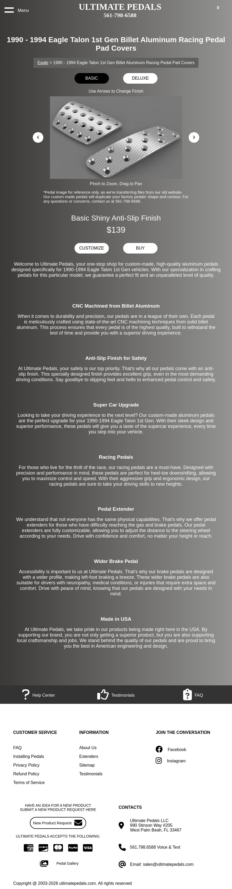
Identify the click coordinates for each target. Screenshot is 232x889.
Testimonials (91, 774)
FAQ (17, 747)
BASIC (91, 78)
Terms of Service (29, 782)
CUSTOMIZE (91, 248)
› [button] (194, 136)
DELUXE (140, 78)
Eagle (43, 62)
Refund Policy (26, 774)
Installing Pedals (28, 756)
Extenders (88, 756)
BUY (140, 248)
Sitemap (87, 765)
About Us (88, 747)
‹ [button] (38, 136)
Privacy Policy (26, 765)
